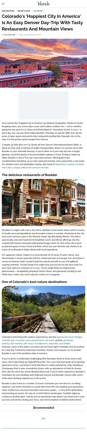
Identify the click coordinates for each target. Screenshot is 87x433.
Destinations (8, 11)
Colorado (38, 11)
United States (23, 11)
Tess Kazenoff (9, 35)
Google (36, 268)
